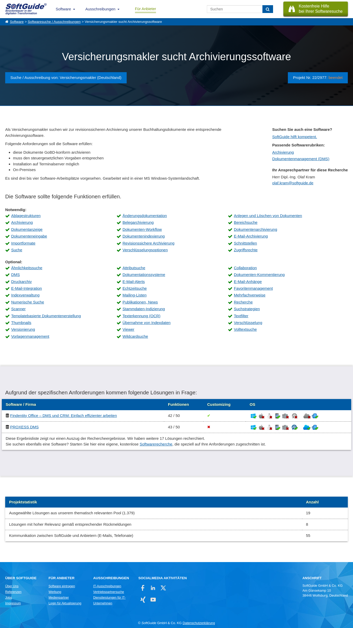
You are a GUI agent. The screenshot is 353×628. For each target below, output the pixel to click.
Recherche (243, 302)
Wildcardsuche (135, 336)
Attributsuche (134, 268)
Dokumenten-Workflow (142, 229)
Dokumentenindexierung (144, 236)
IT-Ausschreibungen (107, 586)
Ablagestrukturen (25, 215)
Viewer (128, 329)
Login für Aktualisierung (65, 603)
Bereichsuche (245, 222)
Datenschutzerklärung (199, 623)
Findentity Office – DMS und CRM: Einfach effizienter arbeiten (63, 415)
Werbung (55, 592)
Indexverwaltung (25, 295)
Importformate (23, 243)
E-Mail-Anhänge (248, 281)
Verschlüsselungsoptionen (145, 250)
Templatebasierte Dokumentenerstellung (46, 316)
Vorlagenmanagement (30, 336)
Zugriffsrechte (245, 250)
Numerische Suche (27, 302)
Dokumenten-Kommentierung (259, 274)
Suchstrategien (247, 309)
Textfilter (241, 316)
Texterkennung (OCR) (141, 316)
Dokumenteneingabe (29, 236)
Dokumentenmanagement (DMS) (300, 159)
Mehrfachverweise (250, 295)
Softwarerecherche (156, 444)
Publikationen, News (140, 302)
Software (63, 9)
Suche (16, 250)
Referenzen (13, 592)
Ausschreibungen (100, 9)
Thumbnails (21, 322)
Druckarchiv (21, 281)
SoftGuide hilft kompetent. (294, 136)
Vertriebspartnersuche (108, 592)
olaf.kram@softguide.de (293, 183)
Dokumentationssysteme (144, 274)
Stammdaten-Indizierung (144, 309)
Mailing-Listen (135, 295)
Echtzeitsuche (135, 288)
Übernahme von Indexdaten (147, 322)
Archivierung (283, 152)
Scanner (18, 309)
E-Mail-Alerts (134, 281)
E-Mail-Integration (26, 288)
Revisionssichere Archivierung (148, 243)
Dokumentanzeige (27, 229)
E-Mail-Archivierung (251, 236)
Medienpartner (59, 597)
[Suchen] (267, 9)
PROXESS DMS (24, 427)
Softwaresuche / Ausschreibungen (54, 22)
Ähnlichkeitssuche (26, 268)
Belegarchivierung (138, 222)
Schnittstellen (245, 243)
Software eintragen (62, 586)
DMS (15, 274)
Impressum (13, 603)
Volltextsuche (245, 329)
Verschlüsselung (248, 322)
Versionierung (23, 329)
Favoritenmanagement (253, 288)
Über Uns (11, 586)
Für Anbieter (145, 8)
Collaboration (245, 268)
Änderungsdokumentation (145, 215)
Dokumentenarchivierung (255, 229)
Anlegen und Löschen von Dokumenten (268, 215)
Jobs (8, 597)
